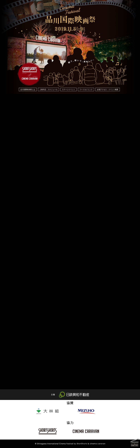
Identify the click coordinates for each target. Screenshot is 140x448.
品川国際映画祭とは (27, 90)
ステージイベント (68, 90)
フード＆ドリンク (86, 90)
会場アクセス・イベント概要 (107, 90)
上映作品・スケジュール (49, 90)
